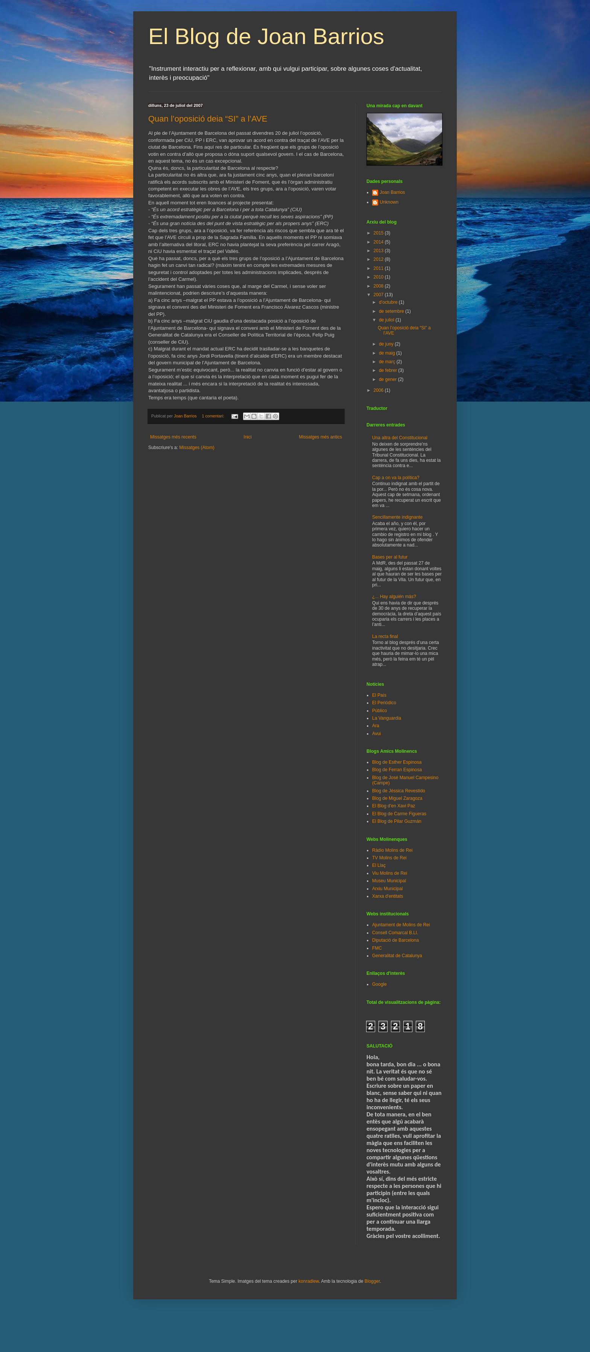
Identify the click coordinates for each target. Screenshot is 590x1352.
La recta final (385, 636)
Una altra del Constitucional (399, 437)
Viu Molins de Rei (389, 873)
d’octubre (389, 302)
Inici (247, 437)
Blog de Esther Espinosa (396, 762)
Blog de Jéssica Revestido (398, 790)
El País (379, 695)
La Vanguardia (386, 718)
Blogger (372, 1281)
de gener (388, 379)
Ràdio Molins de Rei (392, 850)
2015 (379, 233)
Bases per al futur (390, 557)
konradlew (308, 1281)
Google (379, 984)
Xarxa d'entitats (387, 896)
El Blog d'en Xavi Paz (393, 805)
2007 (379, 294)
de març (388, 361)
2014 (379, 242)
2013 (379, 250)
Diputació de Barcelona (395, 940)
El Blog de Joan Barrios (266, 36)
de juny (387, 344)
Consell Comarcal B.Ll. (395, 932)
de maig (387, 353)
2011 (379, 268)
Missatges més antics (320, 437)
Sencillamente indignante (397, 517)
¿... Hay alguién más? (394, 596)
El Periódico (384, 702)
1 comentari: (213, 416)
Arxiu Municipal (387, 888)
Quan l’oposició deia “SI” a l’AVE (207, 118)
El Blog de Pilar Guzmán (396, 821)
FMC (377, 948)
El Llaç (379, 865)
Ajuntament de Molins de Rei (401, 924)
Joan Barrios (392, 192)
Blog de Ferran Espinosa (397, 769)
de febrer (388, 370)
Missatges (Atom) (196, 447)
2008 (379, 286)
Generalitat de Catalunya (397, 955)
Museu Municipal (389, 880)
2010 (379, 277)
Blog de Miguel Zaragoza (397, 798)
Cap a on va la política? (395, 477)
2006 (379, 390)
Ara (375, 725)
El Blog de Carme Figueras (399, 813)
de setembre (392, 311)
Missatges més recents (173, 437)
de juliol (387, 320)
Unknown (389, 202)
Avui (376, 733)
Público (379, 710)
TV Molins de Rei (389, 857)
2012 (379, 259)
